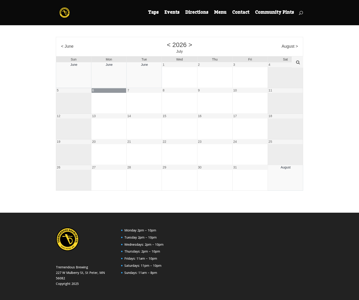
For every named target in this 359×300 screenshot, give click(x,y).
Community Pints (274, 13)
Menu (220, 13)
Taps (153, 13)
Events (172, 13)
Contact (240, 13)
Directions (196, 13)
